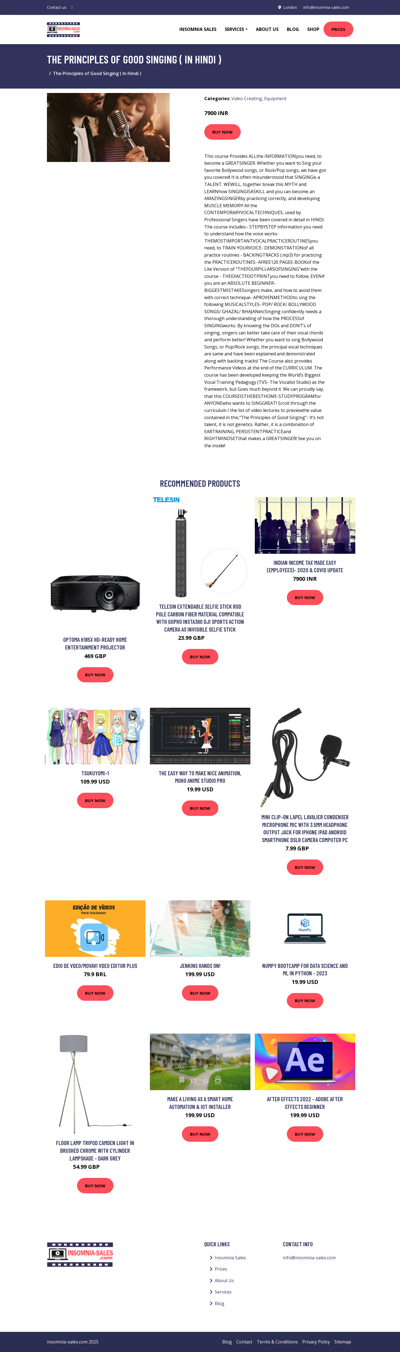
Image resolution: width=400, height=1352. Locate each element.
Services (223, 1292)
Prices (338, 29)
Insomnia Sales (197, 29)
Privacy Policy (316, 1342)
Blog (293, 29)
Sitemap (342, 1342)
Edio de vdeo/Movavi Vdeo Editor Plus (95, 965)
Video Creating (246, 98)
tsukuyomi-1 (95, 773)
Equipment (275, 98)
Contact (244, 1342)
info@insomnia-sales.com (326, 7)
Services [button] (234, 29)
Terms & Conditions (277, 1342)
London (289, 7)
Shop (313, 29)
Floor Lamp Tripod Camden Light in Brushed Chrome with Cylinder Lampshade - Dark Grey (95, 1150)
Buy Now (222, 132)
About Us (267, 29)
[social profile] (72, 7)
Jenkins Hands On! (200, 965)
